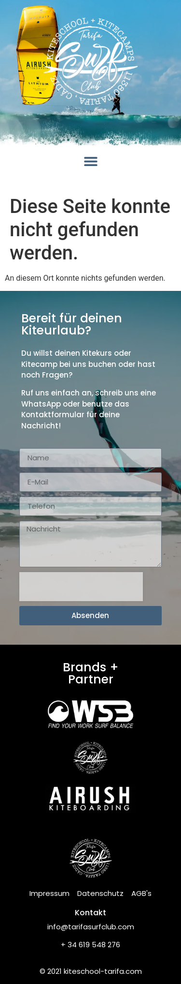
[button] (90, 161)
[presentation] (81, 586)
